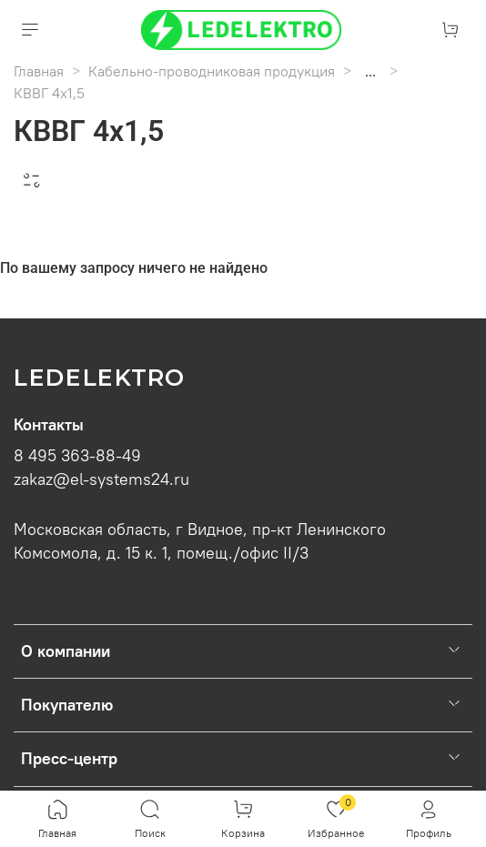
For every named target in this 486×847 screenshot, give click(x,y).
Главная (39, 71)
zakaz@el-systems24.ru (101, 479)
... (370, 71)
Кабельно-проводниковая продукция (211, 71)
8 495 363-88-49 (77, 456)
